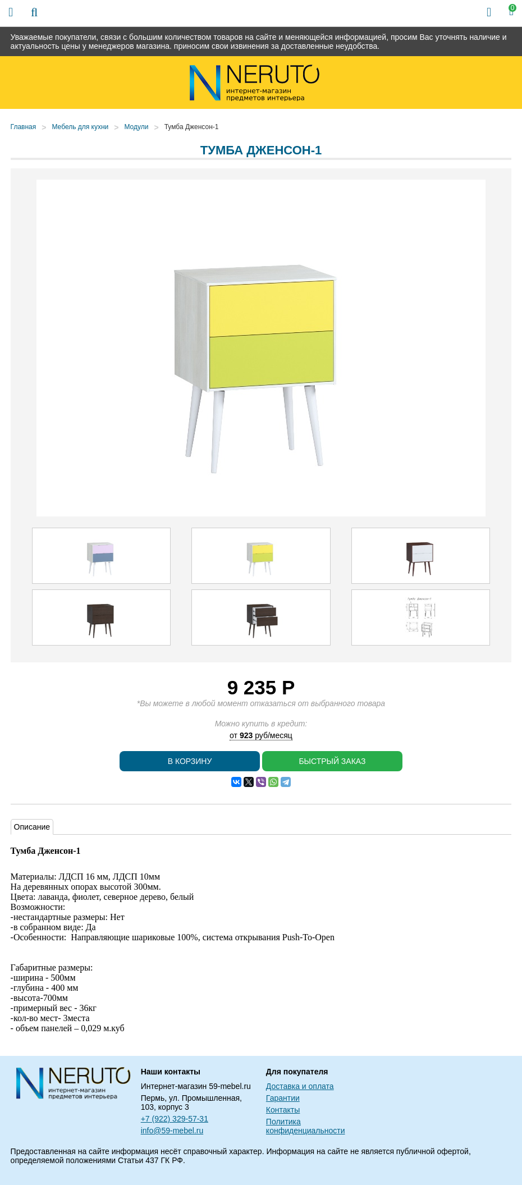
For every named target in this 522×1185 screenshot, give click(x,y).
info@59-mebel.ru (172, 1130)
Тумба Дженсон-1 (191, 127)
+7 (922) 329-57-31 (174, 1118)
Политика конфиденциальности (305, 1126)
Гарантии (283, 1098)
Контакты (283, 1109)
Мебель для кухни (80, 127)
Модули (136, 127)
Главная (23, 127)
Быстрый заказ (332, 761)
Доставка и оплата (300, 1086)
